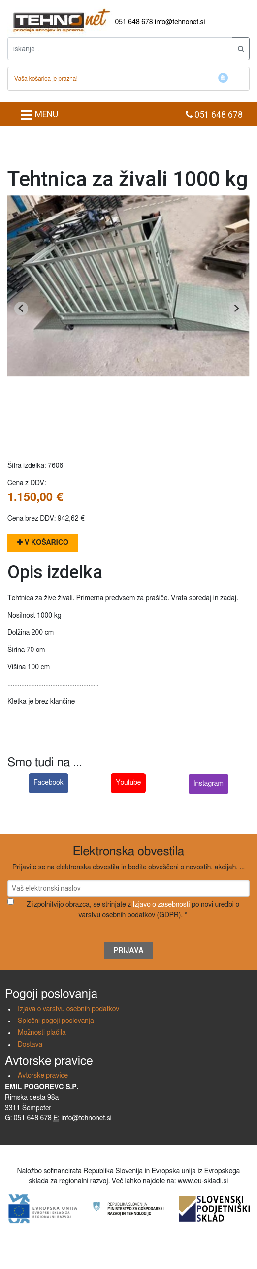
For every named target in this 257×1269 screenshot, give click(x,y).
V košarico (42, 542)
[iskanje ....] (119, 48)
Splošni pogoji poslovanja (56, 1021)
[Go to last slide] (21, 308)
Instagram (208, 783)
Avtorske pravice (43, 1075)
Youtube (128, 782)
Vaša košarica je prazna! (46, 79)
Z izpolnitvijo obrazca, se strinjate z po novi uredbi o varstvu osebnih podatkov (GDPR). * (133, 910)
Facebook (48, 782)
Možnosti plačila (42, 1032)
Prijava (129, 950)
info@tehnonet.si (180, 22)
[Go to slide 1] (128, 428)
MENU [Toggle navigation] (39, 114)
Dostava (30, 1044)
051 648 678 (134, 22)
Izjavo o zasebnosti (161, 904)
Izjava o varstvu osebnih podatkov (68, 1009)
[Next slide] (236, 308)
